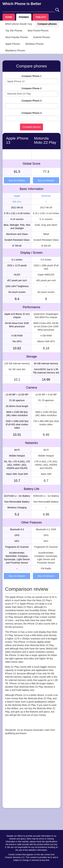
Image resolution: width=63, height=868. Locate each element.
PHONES (24, 17)
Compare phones (47, 24)
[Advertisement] (31, 774)
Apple (17, 196)
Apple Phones (12, 44)
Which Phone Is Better (22, 4)
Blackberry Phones (15, 50)
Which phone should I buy (18, 24)
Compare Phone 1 (31, 76)
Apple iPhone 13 (17, 140)
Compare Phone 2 (31, 88)
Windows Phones (34, 44)
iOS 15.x (17, 201)
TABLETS (40, 17)
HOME (8, 17)
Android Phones (41, 37)
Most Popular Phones (16, 37)
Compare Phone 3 (31, 100)
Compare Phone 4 (31, 113)
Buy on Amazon (17, 180)
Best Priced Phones (38, 30)
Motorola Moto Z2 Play (45, 140)
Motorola (46, 196)
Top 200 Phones (13, 30)
